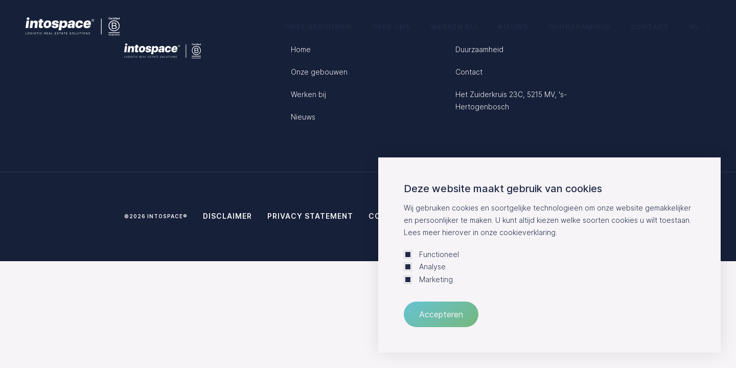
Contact (650, 26)
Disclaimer (227, 216)
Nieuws (513, 26)
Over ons (391, 26)
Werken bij (454, 26)
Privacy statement (310, 216)
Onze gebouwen (318, 26)
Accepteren (441, 314)
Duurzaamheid (579, 26)
